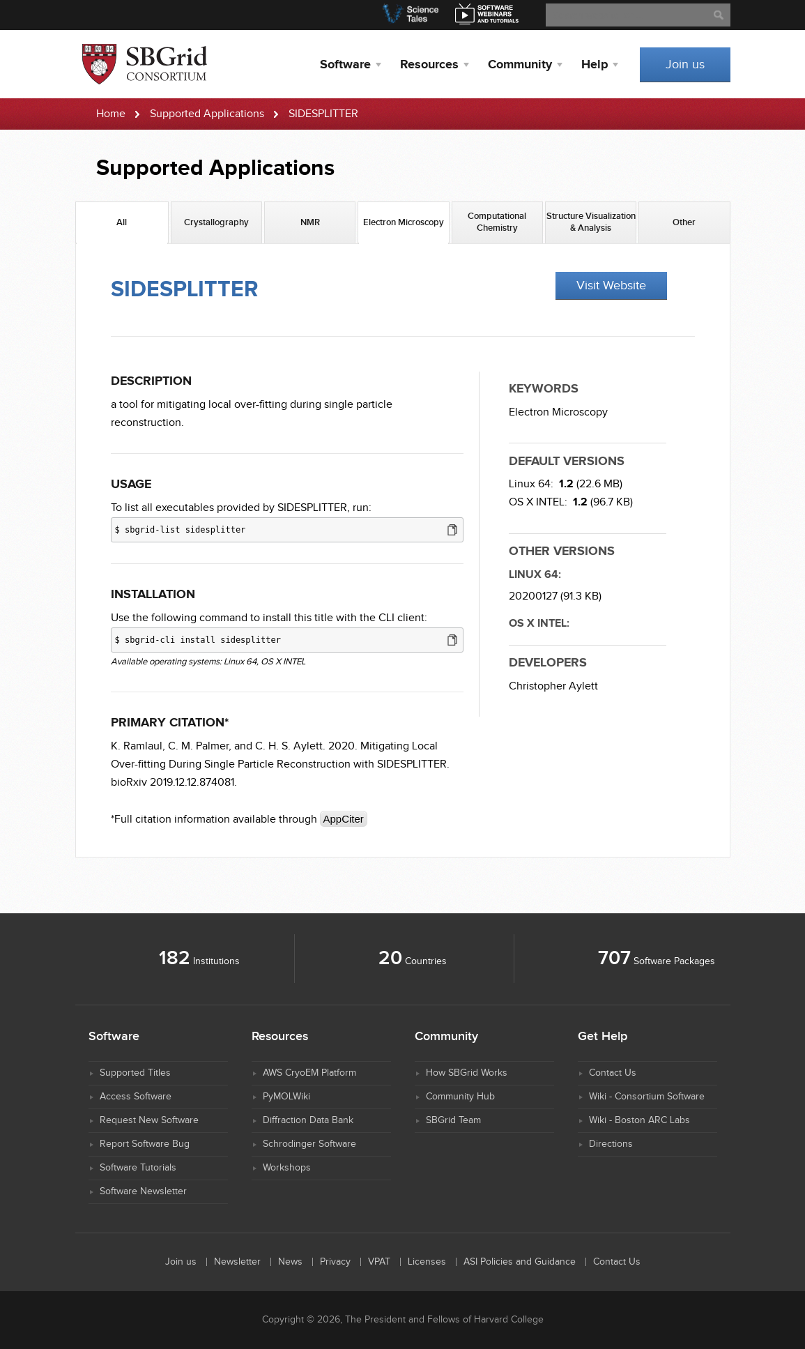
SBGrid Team (453, 1120)
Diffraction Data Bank (308, 1120)
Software (345, 65)
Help (594, 65)
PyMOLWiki (286, 1096)
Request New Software (149, 1120)
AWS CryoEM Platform (309, 1073)
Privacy (335, 1261)
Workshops (287, 1167)
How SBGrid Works (466, 1073)
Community (520, 65)
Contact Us (612, 1073)
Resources (429, 65)
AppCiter (343, 819)
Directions (611, 1144)
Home (110, 114)
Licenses (427, 1261)
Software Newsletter (143, 1191)
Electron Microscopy (558, 412)
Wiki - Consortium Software (647, 1096)
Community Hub (460, 1096)
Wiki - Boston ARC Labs (639, 1120)
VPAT (379, 1261)
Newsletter (237, 1261)
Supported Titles (135, 1073)
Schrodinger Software (309, 1144)
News (290, 1261)
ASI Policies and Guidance (519, 1261)
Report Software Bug (145, 1144)
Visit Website (611, 285)
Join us (685, 64)
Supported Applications (207, 114)
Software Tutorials (138, 1167)
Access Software (135, 1096)
